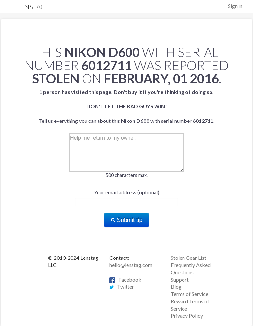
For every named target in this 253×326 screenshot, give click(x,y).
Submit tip (127, 220)
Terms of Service (189, 294)
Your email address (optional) (126, 192)
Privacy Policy (187, 315)
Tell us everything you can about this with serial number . (126, 106)
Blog (176, 287)
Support (180, 279)
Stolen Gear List (188, 258)
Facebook (125, 279)
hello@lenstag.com (130, 265)
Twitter (121, 287)
